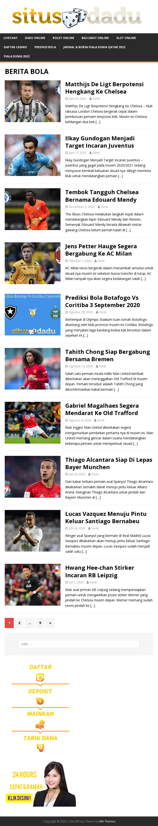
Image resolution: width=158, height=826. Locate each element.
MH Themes (107, 821)
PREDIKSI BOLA (45, 47)
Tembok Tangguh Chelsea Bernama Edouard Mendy (102, 195)
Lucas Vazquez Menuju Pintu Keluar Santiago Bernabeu (106, 517)
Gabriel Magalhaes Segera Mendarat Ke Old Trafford (102, 409)
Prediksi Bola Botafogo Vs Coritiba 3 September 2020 (102, 301)
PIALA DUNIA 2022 (17, 56)
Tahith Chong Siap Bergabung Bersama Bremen (107, 355)
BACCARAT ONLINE (95, 38)
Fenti (96, 98)
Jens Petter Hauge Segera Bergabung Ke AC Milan (101, 249)
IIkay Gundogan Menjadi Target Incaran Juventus (100, 141)
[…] (98, 122)
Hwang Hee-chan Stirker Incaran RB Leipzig (99, 571)
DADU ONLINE (35, 38)
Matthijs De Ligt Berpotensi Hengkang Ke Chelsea (104, 87)
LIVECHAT (11, 38)
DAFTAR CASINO (15, 47)
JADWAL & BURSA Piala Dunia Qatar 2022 (94, 47)
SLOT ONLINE (126, 38)
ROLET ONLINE (63, 38)
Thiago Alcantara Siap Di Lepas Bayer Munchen (108, 463)
